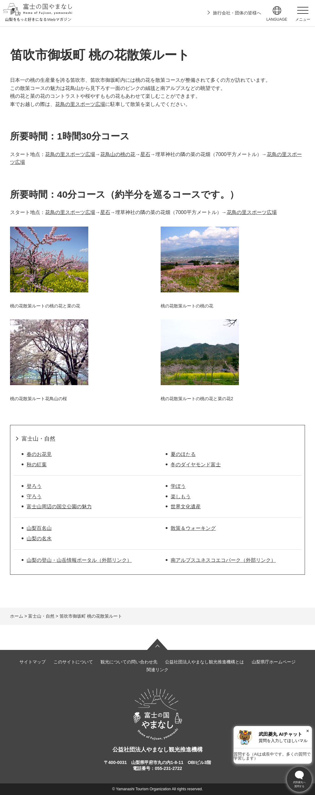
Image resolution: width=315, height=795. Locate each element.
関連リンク (157, 669)
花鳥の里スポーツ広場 (80, 104)
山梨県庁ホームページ (274, 661)
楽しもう (181, 496)
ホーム (16, 616)
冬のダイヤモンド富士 (196, 464)
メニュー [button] (302, 19)
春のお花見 (39, 454)
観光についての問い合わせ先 (129, 661)
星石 (145, 154)
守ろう (34, 496)
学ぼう (178, 486)
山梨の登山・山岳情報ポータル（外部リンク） (79, 560)
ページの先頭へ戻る (157, 644)
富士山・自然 (38, 439)
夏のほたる (183, 454)
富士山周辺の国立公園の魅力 (59, 506)
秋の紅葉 (37, 464)
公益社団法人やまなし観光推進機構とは (204, 661)
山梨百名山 (39, 528)
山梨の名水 (39, 538)
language (276, 19)
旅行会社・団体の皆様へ (237, 12)
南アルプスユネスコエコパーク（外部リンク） (223, 560)
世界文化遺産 (186, 506)
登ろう (34, 486)
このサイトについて (73, 661)
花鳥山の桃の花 (117, 154)
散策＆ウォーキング (193, 528)
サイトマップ (32, 661)
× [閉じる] (307, 731)
